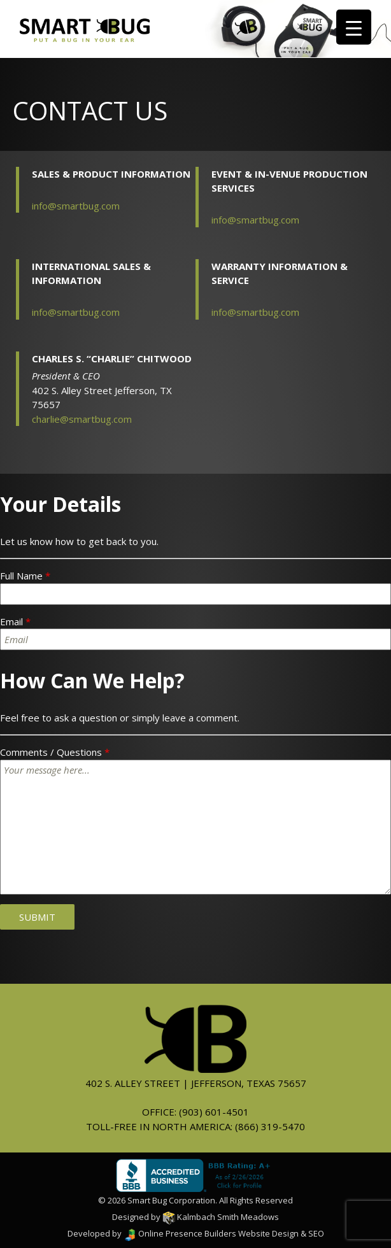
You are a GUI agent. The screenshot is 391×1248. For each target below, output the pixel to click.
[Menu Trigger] (353, 27)
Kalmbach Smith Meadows (220, 1217)
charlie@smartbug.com (82, 419)
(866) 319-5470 (270, 1126)
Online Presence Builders (180, 1233)
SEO (316, 1233)
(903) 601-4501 (214, 1111)
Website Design (268, 1233)
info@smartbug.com (76, 205)
